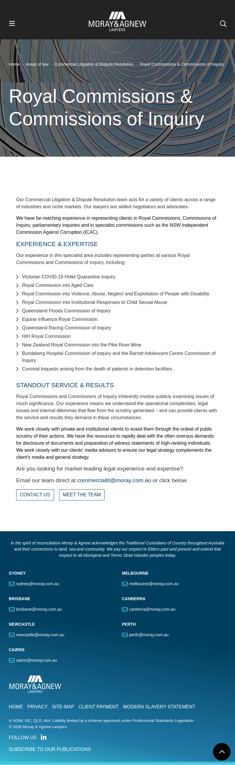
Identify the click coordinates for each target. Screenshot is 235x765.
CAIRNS (17, 650)
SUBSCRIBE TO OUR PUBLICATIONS (50, 749)
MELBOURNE (135, 573)
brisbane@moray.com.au (39, 609)
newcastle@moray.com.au (40, 635)
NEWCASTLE (22, 624)
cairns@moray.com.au (36, 660)
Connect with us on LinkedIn (43, 737)
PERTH (129, 624)
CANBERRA (133, 599)
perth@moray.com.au (149, 635)
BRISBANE (19, 599)
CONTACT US (35, 494)
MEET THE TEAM (82, 494)
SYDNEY (17, 573)
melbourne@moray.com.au (154, 584)
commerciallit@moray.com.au (114, 481)
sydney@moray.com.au (37, 584)
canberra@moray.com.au (152, 609)
